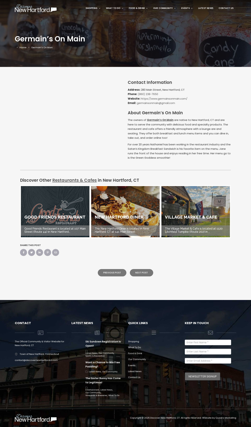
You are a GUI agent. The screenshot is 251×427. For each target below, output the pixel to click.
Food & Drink (138, 8)
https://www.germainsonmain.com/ (164, 98)
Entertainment (92, 389)
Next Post (141, 272)
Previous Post (112, 272)
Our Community (164, 8)
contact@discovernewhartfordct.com (36, 360)
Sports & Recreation (95, 355)
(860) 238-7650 (148, 94)
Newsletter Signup (202, 376)
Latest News (205, 8)
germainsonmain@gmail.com (156, 103)
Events (187, 8)
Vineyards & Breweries (96, 395)
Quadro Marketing (225, 417)
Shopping (93, 8)
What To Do (115, 8)
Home (23, 47)
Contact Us (226, 8)
